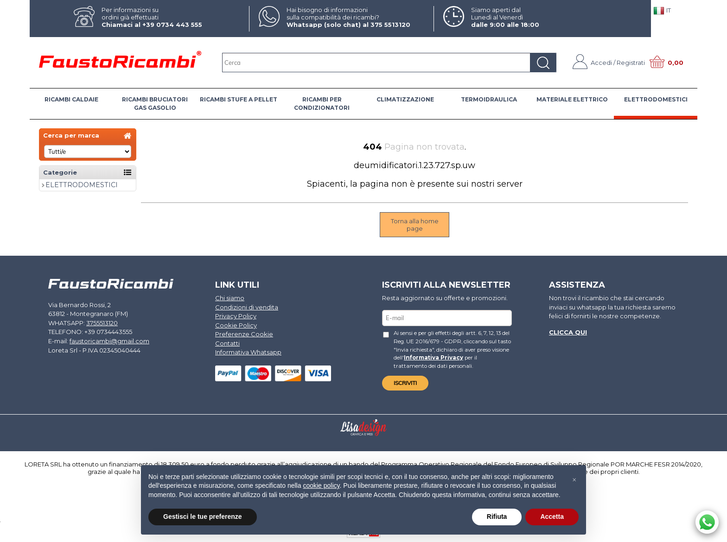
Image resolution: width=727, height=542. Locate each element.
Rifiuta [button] (497, 516)
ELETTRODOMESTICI (656, 99)
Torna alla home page (415, 224)
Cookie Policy (236, 325)
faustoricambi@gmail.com (109, 341)
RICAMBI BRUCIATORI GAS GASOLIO (155, 103)
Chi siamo (229, 298)
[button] (574, 480)
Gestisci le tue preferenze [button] (202, 516)
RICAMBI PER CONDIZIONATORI (322, 103)
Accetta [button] (552, 516)
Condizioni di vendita (246, 307)
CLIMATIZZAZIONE (405, 99)
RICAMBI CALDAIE (71, 99)
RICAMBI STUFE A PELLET (238, 99)
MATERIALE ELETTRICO (572, 99)
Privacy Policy (235, 316)
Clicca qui (568, 332)
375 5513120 (390, 24)
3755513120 (102, 323)
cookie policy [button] (321, 485)
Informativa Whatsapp (248, 352)
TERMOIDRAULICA (489, 99)
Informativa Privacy (433, 357)
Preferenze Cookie (244, 334)
